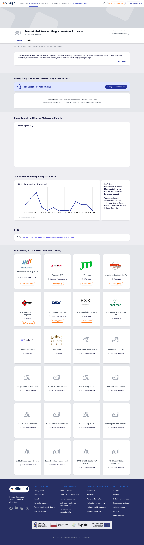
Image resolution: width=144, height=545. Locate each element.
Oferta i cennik (66, 491)
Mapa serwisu (118, 515)
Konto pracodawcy (67, 499)
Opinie (28, 40)
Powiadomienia (40, 511)
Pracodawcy (33, 3)
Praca (19, 40)
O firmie (116, 491)
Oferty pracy (23, 3)
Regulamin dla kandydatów (44, 507)
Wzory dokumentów (94, 499)
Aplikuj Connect (119, 507)
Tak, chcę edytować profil (119, 33)
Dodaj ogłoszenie (80, 3)
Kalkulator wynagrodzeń (62, 3)
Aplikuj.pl (17, 46)
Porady (41, 3)
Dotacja (116, 511)
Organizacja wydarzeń (121, 503)
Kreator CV (49, 3)
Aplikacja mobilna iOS (95, 511)
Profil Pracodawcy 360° (69, 495)
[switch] (116, 87)
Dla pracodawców (133, 3)
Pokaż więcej (121, 61)
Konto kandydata (117, 3)
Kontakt (116, 495)
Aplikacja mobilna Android (96, 507)
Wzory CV (91, 495)
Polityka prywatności (121, 499)
